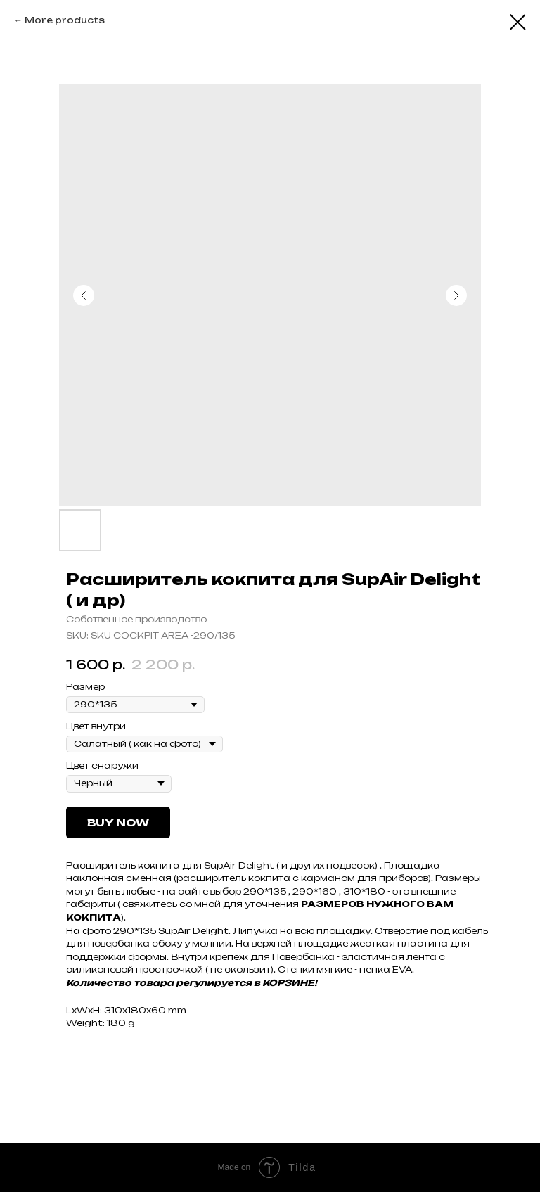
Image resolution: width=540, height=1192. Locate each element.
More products (65, 20)
